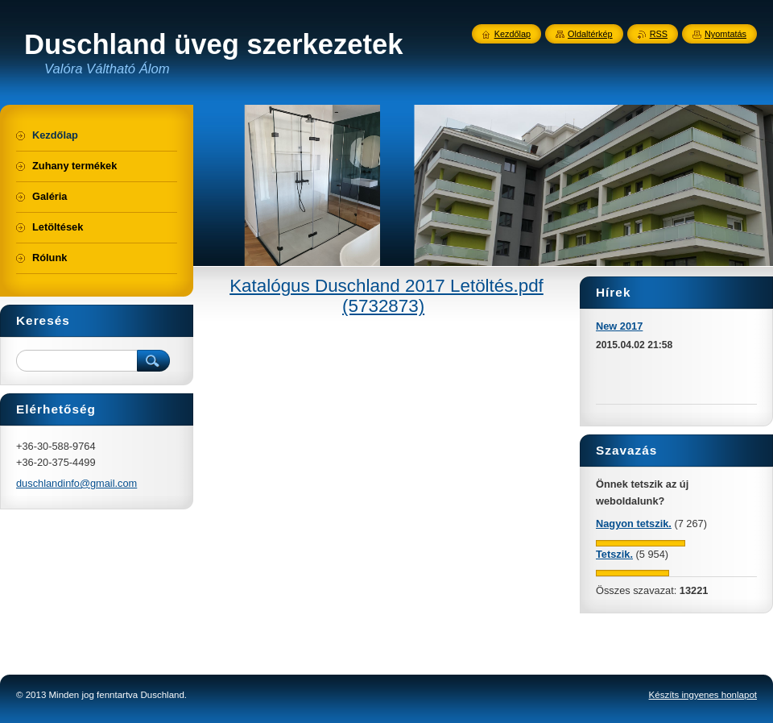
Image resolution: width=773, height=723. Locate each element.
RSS (659, 34)
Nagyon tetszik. (634, 523)
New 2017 (619, 326)
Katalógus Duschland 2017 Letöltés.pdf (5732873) (386, 296)
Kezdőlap (512, 34)
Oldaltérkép (590, 34)
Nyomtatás (725, 34)
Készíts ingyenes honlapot (703, 695)
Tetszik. (614, 554)
